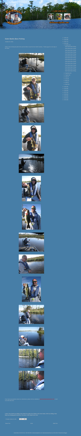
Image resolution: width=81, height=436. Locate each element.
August (67, 75)
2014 (65, 97)
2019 (65, 88)
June (66, 78)
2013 (65, 99)
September (67, 73)
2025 (65, 37)
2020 (65, 86)
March (66, 84)
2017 (65, 92)
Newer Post (7, 423)
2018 (65, 90)
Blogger (65, 432)
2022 (65, 41)
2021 (65, 43)
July (66, 76)
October (67, 45)
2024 (65, 39)
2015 (65, 96)
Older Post (55, 423)
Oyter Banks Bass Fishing (70, 50)
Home (31, 423)
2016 (65, 94)
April (66, 82)
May (66, 80)
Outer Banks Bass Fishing (70, 46)
